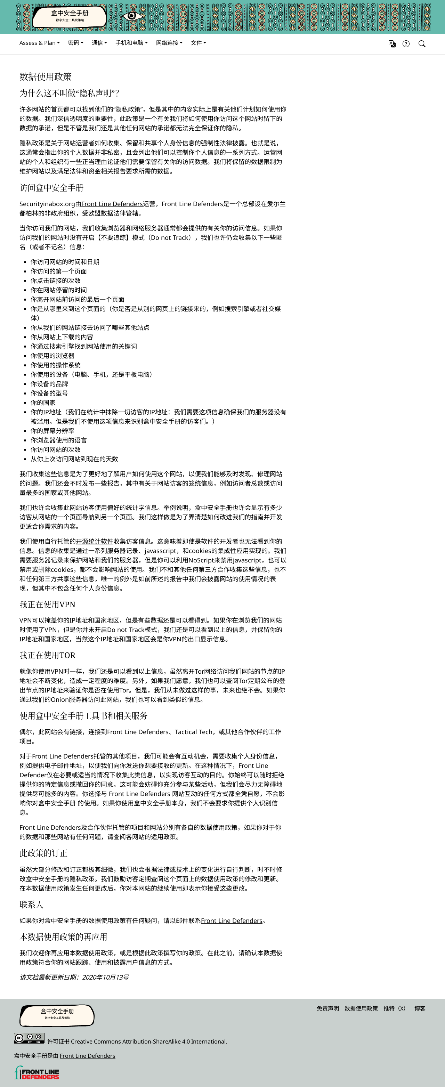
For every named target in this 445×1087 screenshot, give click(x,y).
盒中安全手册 (70, 13)
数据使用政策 (361, 1008)
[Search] (420, 44)
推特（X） (396, 1008)
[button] (392, 44)
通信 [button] (97, 43)
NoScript (201, 560)
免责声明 (328, 1008)
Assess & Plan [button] (37, 43)
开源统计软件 (94, 541)
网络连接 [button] (167, 43)
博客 (420, 1008)
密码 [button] (73, 43)
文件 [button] (196, 43)
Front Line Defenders (112, 204)
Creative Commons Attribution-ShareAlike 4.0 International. (149, 1041)
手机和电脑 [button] (129, 43)
